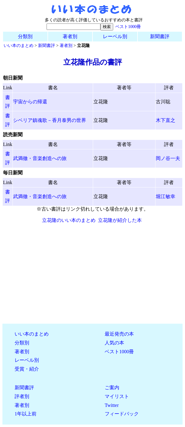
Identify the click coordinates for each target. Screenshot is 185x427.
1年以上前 (26, 413)
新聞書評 (159, 36)
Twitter (112, 405)
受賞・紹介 (27, 369)
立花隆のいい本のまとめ (69, 220)
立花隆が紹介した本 (120, 220)
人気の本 (114, 342)
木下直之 (165, 120)
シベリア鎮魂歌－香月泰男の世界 (49, 120)
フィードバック (122, 413)
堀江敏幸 (165, 196)
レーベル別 (115, 36)
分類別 (25, 36)
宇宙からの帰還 (30, 101)
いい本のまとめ (18, 45)
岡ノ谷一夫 (168, 158)
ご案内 (112, 387)
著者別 (70, 36)
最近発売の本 (119, 333)
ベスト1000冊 (128, 26)
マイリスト (117, 396)
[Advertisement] (92, 276)
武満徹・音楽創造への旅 (40, 158)
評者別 (22, 396)
